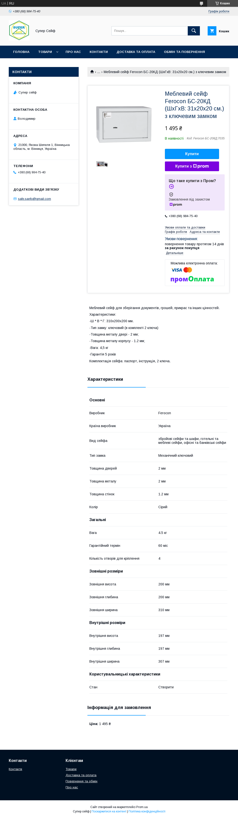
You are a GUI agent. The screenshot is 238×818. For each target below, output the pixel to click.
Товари (45, 52)
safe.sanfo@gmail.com (34, 199)
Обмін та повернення (184, 52)
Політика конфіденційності (146, 811)
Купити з (192, 166)
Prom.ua (142, 807)
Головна (21, 52)
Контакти (99, 52)
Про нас (73, 52)
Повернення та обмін (81, 781)
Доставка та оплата (136, 52)
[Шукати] (194, 30)
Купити (192, 154)
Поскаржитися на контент (109, 811)
